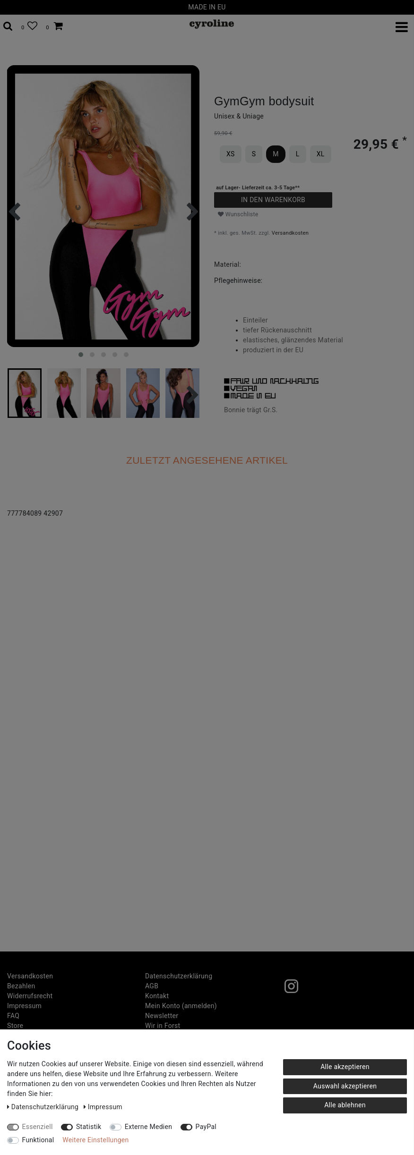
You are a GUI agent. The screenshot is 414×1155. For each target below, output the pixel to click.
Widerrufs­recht (29, 996)
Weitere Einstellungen (95, 1140)
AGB (151, 986)
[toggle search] (8, 26)
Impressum (24, 1006)
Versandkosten (290, 233)
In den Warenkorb (273, 200)
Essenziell (37, 1126)
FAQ (13, 1015)
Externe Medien (148, 1126)
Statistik (89, 1126)
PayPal (206, 1126)
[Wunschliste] (29, 26)
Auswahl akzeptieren (345, 1086)
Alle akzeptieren (345, 1066)
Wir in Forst (162, 1025)
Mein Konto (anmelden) (181, 1006)
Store (15, 1025)
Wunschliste (238, 214)
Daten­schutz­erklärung (178, 976)
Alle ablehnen (345, 1105)
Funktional (38, 1140)
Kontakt (157, 996)
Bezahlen (21, 986)
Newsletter (161, 1015)
